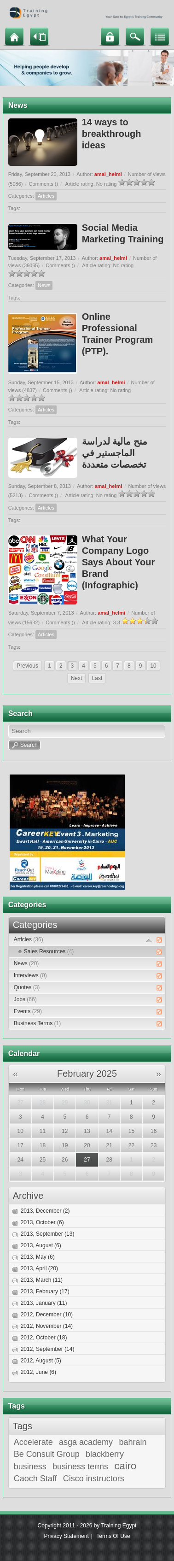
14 (109, 1131)
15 (131, 1131)
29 (65, 1102)
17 (20, 1145)
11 (43, 1131)
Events (28, 1011)
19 (65, 1145)
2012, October (44, 1337)
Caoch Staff (35, 1478)
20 (87, 1145)
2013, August (41, 1245)
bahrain (132, 1442)
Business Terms (37, 1023)
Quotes (27, 987)
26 (65, 1159)
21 (109, 1145)
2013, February (45, 1291)
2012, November (47, 1326)
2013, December (45, 1211)
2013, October (42, 1222)
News (44, 285)
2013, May (38, 1257)
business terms (80, 1466)
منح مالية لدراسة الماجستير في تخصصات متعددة (114, 452)
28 (43, 1102)
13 (87, 1131)
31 (109, 1102)
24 (20, 1159)
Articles (46, 196)
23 (154, 1145)
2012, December (47, 1314)
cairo (125, 1466)
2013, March (42, 1280)
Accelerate (33, 1442)
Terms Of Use (113, 1536)
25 (43, 1159)
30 (87, 1102)
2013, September (48, 1234)
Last (97, 678)
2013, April (39, 1268)
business (30, 1466)
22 (131, 1145)
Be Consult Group (47, 1454)
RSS (159, 940)
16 (154, 1131)
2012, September (48, 1349)
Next (76, 678)
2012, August (41, 1360)
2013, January (44, 1303)
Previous (27, 666)
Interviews (30, 975)
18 (43, 1145)
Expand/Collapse (149, 940)
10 (153, 666)
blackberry (105, 1454)
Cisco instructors (93, 1478)
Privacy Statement (66, 1536)
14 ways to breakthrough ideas (111, 133)
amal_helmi (108, 174)
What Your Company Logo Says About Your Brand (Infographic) (118, 562)
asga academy (86, 1442)
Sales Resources (49, 951)
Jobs (25, 999)
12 (65, 1131)
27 (20, 1102)
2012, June (38, 1372)
